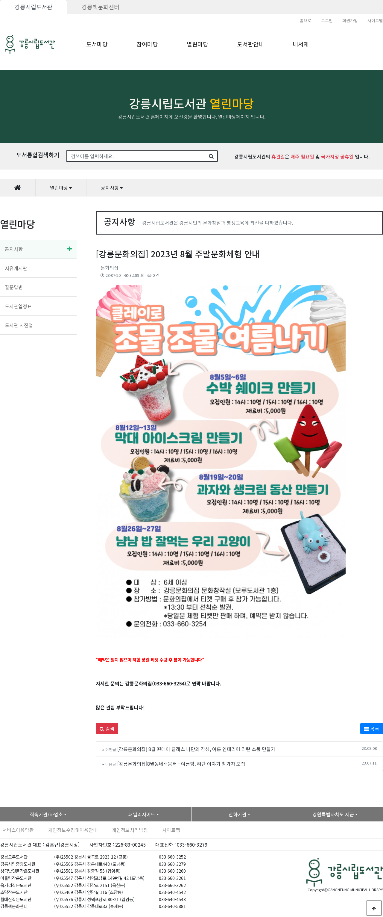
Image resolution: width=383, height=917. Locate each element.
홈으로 (305, 20)
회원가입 (350, 20)
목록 (371, 728)
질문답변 (14, 287)
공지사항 (14, 249)
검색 (107, 728)
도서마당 (97, 44)
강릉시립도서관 (33, 7)
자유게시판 (16, 268)
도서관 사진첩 (19, 325)
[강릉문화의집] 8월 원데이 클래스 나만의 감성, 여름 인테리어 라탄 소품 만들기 (196, 749)
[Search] (136, 156)
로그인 (327, 20)
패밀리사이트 (141, 814)
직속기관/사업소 (46, 814)
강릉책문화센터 (100, 7)
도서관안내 (250, 44)
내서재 (301, 44)
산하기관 (238, 814)
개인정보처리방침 (130, 829)
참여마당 (147, 44)
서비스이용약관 (18, 829)
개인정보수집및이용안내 (73, 829)
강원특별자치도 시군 (333, 814)
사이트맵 (375, 20)
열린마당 (197, 44)
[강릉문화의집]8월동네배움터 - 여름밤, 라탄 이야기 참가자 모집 (181, 763)
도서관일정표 (18, 306)
